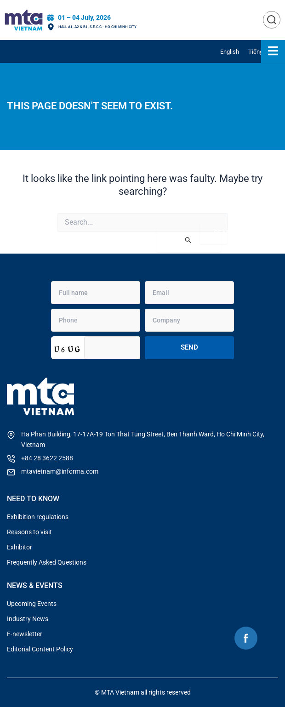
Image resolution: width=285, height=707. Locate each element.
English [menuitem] (229, 51)
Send (189, 347)
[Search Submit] (188, 240)
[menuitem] (230, 51)
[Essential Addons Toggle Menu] (273, 51)
